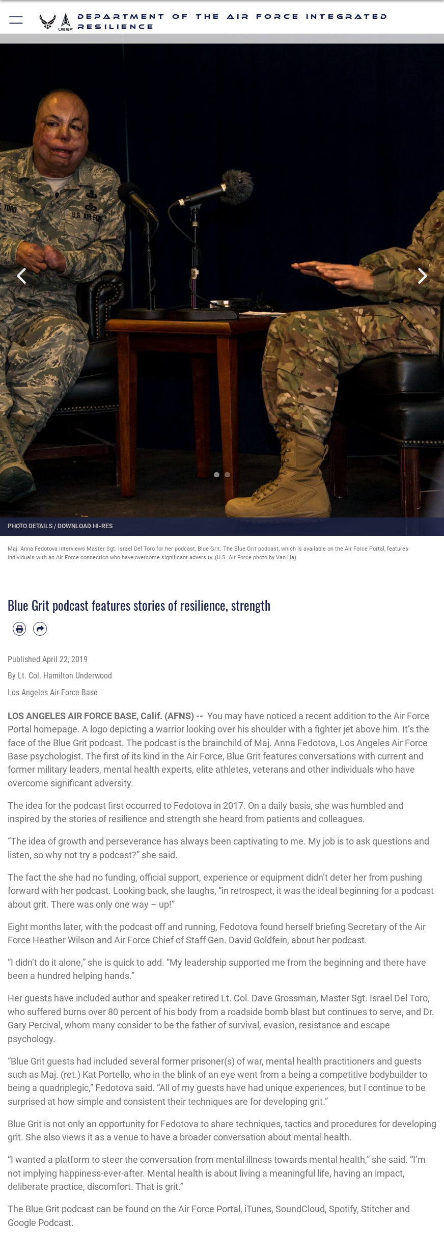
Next (422, 276)
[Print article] (19, 628)
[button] (16, 21)
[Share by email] (39, 628)
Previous (22, 276)
